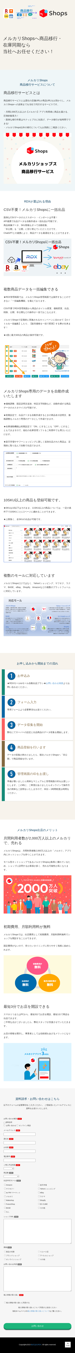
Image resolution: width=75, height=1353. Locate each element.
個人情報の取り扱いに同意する (18, 1303)
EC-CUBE (44, 1204)
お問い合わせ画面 (54, 683)
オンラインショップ (13, 1259)
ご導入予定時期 (9, 1165)
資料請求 (9, 1122)
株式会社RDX (36, 1345)
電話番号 (7, 1156)
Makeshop (10, 1200)
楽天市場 (43, 1185)
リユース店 (44, 1252)
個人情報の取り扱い (11, 1295)
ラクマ (42, 1196)
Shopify (43, 1200)
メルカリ (9, 1196)
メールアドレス (9, 1130)
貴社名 (6, 1139)
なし (7, 1212)
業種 (5, 1247)
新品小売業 (10, 1252)
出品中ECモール (10, 1180)
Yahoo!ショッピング (47, 1189)
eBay (42, 1193)
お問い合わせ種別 (10, 1119)
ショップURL (9, 1217)
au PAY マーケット (13, 1193)
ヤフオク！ (10, 1189)
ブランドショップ (13, 1256)
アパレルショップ (47, 1256)
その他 (42, 1208)
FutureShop (10, 1204)
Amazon (9, 1185)
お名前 (6, 1147)
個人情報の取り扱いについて (38, 1311)
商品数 (6, 1173)
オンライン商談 (25, 1125)
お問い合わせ (11, 1125)
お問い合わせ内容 (10, 1264)
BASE (8, 1208)
